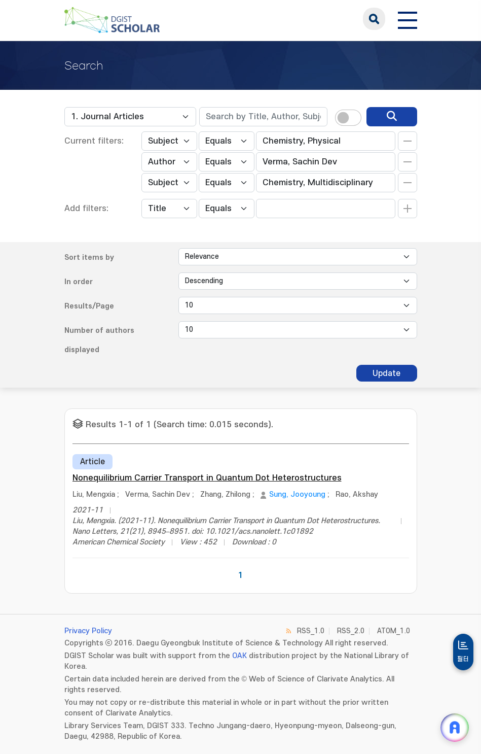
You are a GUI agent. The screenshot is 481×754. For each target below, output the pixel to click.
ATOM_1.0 (393, 631)
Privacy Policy (88, 631)
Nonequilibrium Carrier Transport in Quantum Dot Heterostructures (207, 478)
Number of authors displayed (99, 340)
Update (386, 373)
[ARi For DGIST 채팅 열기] (454, 727)
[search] (391, 116)
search (374, 19)
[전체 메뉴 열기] (407, 18)
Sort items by (89, 257)
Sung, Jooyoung (297, 494)
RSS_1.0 (310, 631)
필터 (463, 659)
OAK (239, 656)
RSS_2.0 (350, 631)
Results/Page (89, 306)
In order (78, 282)
